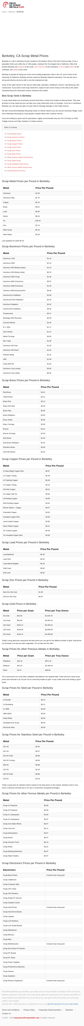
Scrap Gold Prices (14, 154)
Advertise (69, 1010)
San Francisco (39, 67)
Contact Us (6, 1013)
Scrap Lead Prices (14, 147)
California (11, 12)
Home (4, 12)
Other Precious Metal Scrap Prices (20, 157)
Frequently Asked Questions (50, 1010)
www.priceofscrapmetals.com (26, 1018)
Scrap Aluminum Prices (15, 137)
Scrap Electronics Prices (16, 171)
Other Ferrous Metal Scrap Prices (19, 167)
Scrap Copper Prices (15, 144)
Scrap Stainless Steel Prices (17, 164)
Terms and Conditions (10, 1010)
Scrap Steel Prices (14, 161)
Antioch (71, 67)
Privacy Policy (29, 1010)
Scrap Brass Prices (14, 140)
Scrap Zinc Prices (13, 151)
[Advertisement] (42, 34)
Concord (62, 67)
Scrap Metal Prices (14, 134)
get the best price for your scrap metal (62, 1004)
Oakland (21, 67)
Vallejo (15, 70)
